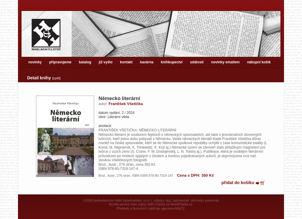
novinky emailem (225, 62)
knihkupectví (172, 62)
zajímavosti (181, 200)
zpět (56, 78)
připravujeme (60, 62)
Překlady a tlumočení (131, 208)
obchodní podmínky (205, 200)
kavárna (146, 62)
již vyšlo (106, 62)
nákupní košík (259, 62)
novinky (35, 62)
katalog (85, 62)
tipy (168, 200)
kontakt (126, 62)
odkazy (159, 200)
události (196, 62)
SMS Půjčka (156, 204)
